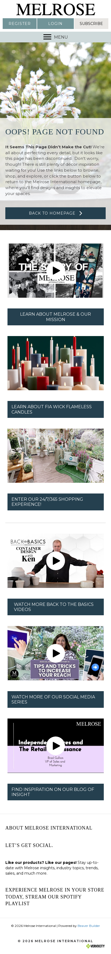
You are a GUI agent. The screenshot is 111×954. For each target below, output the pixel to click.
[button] (20, 23)
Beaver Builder (89, 926)
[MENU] (55, 37)
